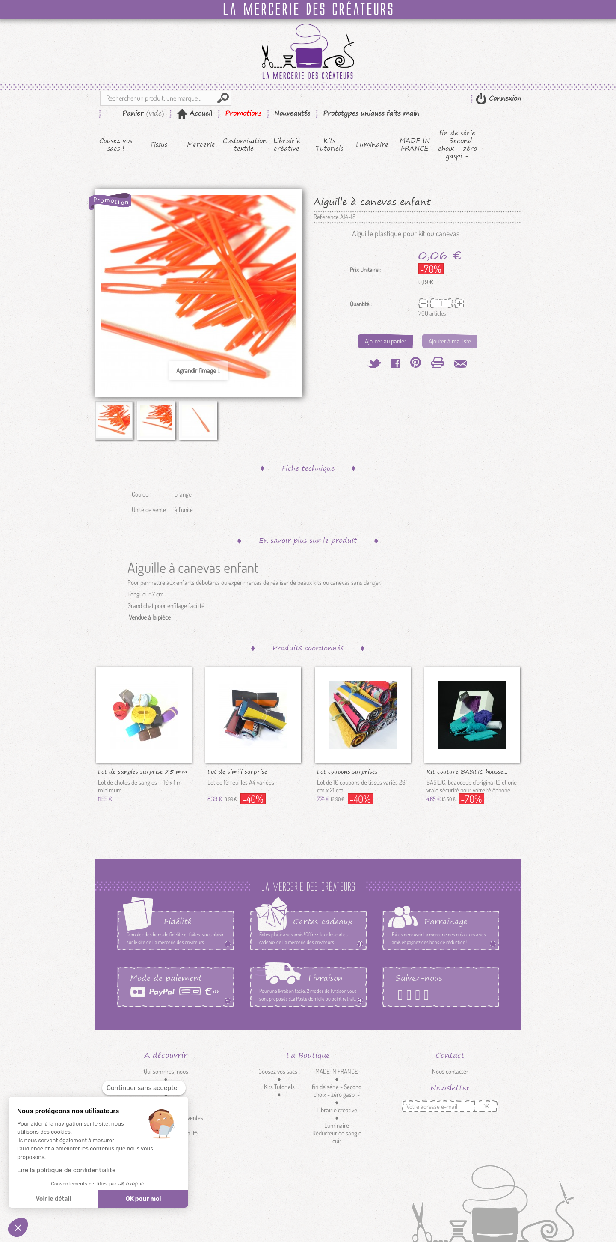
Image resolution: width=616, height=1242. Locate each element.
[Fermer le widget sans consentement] (144, 1088)
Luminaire (372, 144)
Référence (326, 217)
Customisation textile (244, 145)
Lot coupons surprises (347, 771)
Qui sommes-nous (166, 1071)
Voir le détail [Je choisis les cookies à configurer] (53, 1199)
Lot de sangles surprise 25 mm (142, 771)
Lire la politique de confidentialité (66, 1170)
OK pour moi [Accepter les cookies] (143, 1199)
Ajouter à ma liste (450, 341)
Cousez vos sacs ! (115, 145)
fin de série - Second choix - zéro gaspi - (457, 145)
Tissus (158, 144)
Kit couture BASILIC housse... (466, 771)
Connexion (503, 98)
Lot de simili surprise (237, 771)
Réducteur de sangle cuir (336, 1137)
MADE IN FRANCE (415, 145)
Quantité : (361, 304)
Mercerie (201, 144)
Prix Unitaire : (365, 270)
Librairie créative (286, 145)
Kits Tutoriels (329, 145)
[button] (18, 1227)
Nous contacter (450, 1071)
